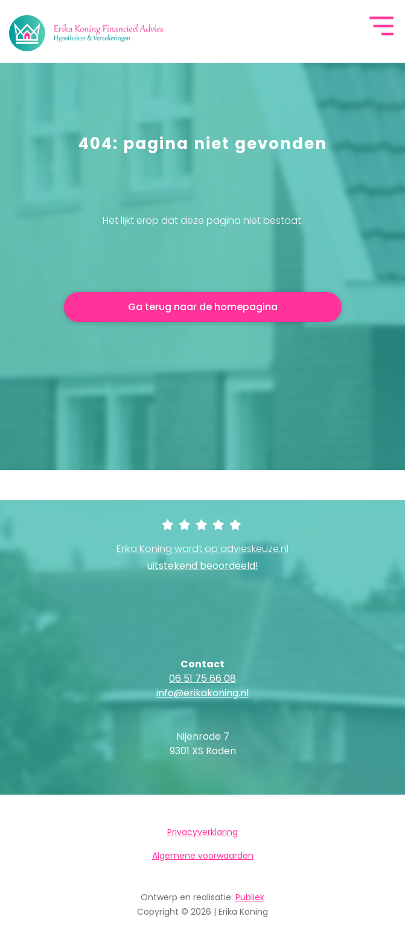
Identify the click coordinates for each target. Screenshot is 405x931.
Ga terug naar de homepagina (203, 307)
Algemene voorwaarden (203, 856)
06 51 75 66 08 (202, 678)
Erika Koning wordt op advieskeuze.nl (202, 557)
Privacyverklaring (202, 832)
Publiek (249, 897)
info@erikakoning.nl (202, 693)
